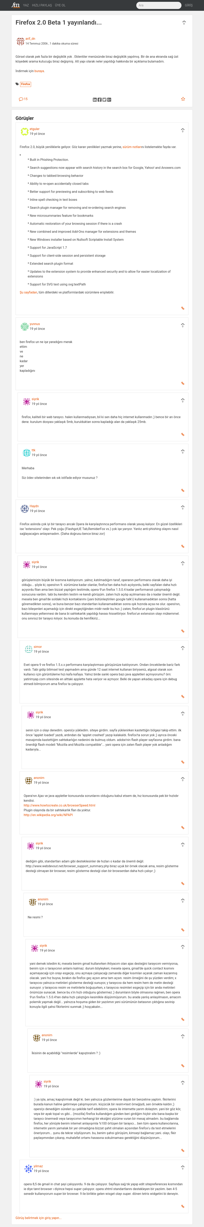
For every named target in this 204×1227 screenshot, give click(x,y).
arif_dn (30, 39)
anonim (39, 778)
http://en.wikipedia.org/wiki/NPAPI (48, 815)
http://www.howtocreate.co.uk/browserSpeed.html (59, 805)
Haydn (34, 506)
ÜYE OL (60, 5)
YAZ (26, 5)
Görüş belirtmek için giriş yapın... (39, 1218)
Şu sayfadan (28, 292)
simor (38, 647)
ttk (33, 450)
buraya (39, 71)
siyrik (35, 399)
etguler (34, 129)
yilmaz (38, 1166)
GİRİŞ (189, 5)
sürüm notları (132, 147)
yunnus (35, 324)
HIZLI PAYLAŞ (42, 5)
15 (23, 99)
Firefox (25, 84)
